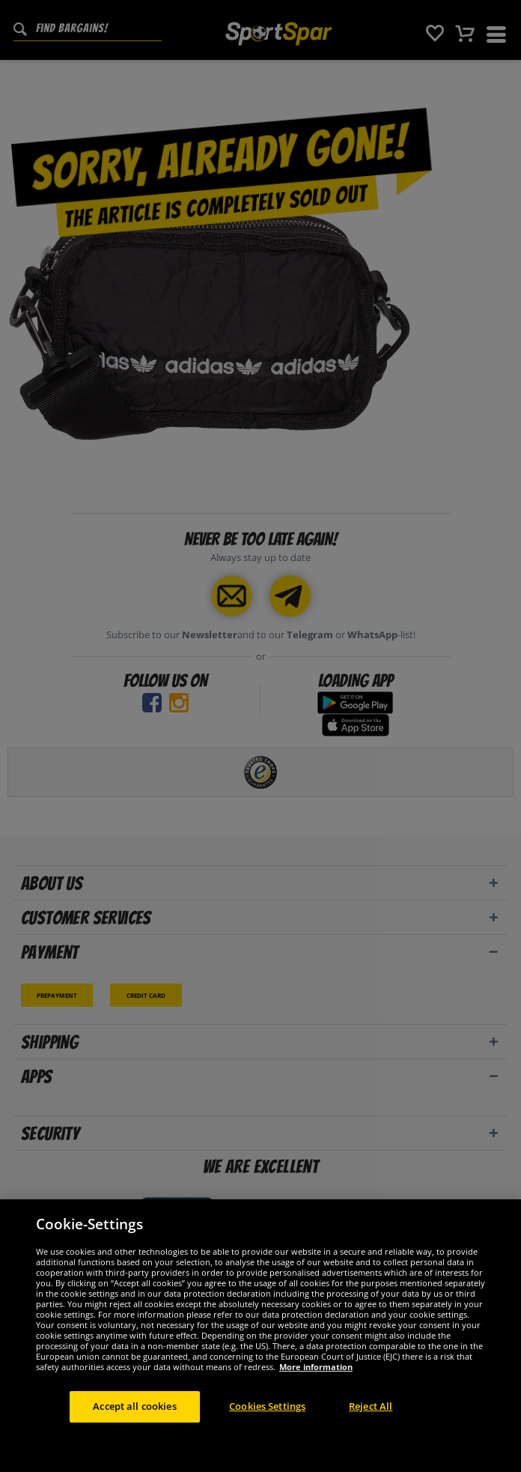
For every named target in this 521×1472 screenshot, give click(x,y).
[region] (260, 1335)
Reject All (370, 1406)
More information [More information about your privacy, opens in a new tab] (316, 1366)
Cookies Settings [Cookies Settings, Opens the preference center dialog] (267, 1406)
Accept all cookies (134, 1406)
